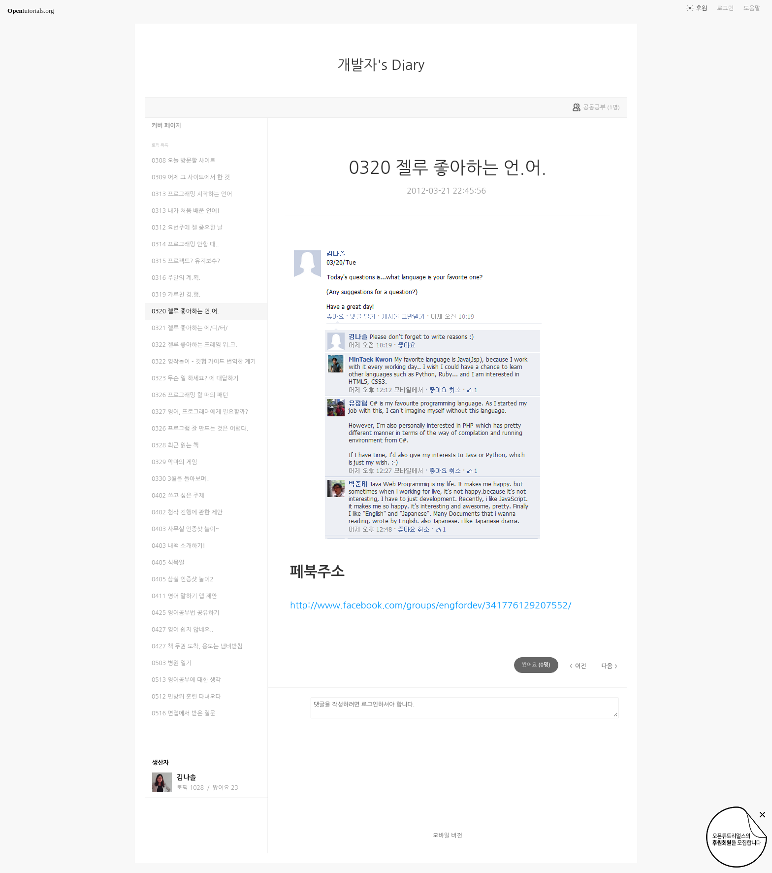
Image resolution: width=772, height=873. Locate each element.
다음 (606, 666)
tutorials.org (30, 10)
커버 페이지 (166, 126)
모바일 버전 (447, 836)
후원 (702, 8)
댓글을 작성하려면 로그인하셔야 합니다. (464, 707)
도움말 (751, 8)
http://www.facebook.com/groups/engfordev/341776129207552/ (430, 605)
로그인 (725, 8)
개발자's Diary (385, 65)
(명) (536, 665)
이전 (580, 666)
